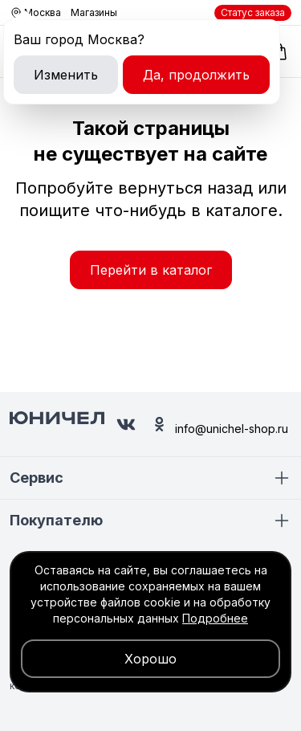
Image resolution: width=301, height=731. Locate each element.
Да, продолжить (196, 75)
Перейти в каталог (151, 270)
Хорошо (150, 659)
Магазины (94, 12)
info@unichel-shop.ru (231, 428)
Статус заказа (253, 12)
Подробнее (215, 618)
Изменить (66, 75)
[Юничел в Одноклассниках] (159, 424)
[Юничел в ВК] (126, 425)
